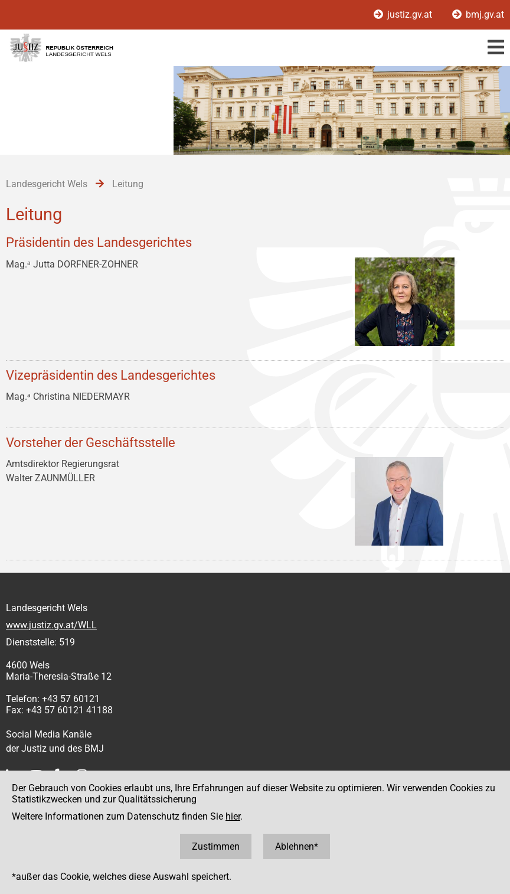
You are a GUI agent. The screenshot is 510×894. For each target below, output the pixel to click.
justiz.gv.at (404, 14)
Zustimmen (216, 846)
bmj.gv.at (478, 14)
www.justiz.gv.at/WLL (51, 625)
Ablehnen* (296, 846)
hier (232, 816)
